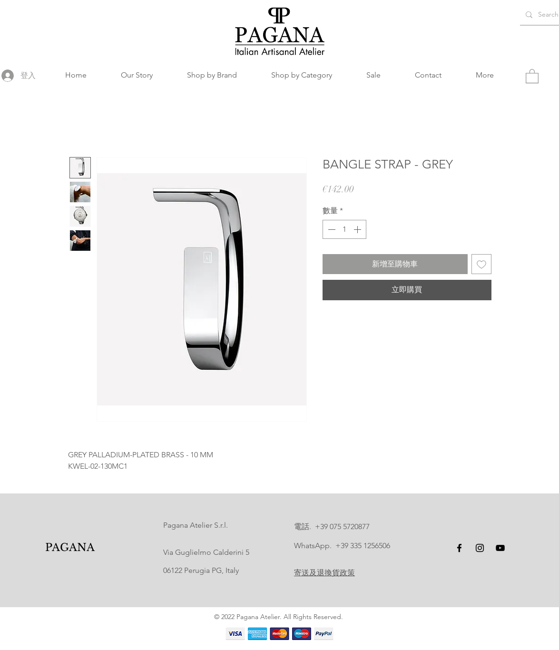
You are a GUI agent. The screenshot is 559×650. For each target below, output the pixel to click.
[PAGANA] (69, 547)
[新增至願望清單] (481, 264)
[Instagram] (479, 547)
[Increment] (358, 229)
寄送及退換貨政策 (324, 572)
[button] (212, 75)
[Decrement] (330, 229)
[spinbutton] (344, 229)
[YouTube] (500, 547)
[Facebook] (459, 547)
